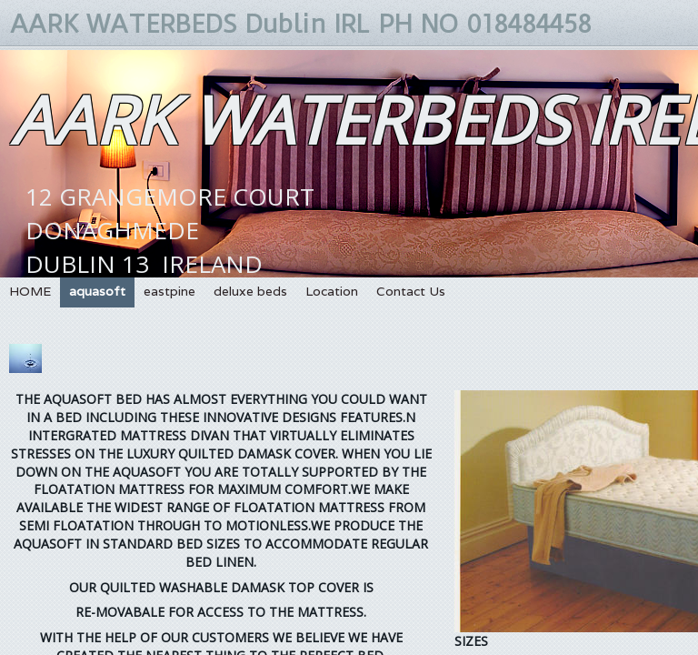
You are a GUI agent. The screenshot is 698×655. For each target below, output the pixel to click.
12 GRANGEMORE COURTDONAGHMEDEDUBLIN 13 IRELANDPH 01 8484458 (169, 264)
